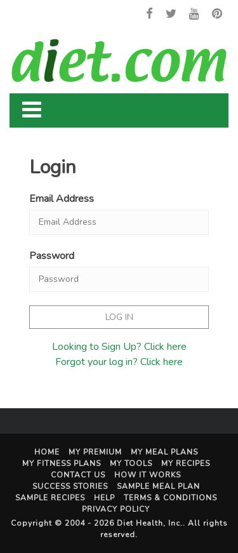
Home (47, 452)
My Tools (131, 463)
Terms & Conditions (170, 498)
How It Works (147, 475)
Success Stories (70, 486)
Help (104, 498)
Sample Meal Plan (158, 486)
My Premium (95, 452)
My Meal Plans (164, 452)
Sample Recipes (50, 498)
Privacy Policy (116, 509)
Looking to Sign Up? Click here (119, 347)
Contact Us (78, 475)
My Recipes (185, 463)
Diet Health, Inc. (150, 523)
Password (51, 256)
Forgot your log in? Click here (119, 362)
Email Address (61, 199)
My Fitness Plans (61, 463)
